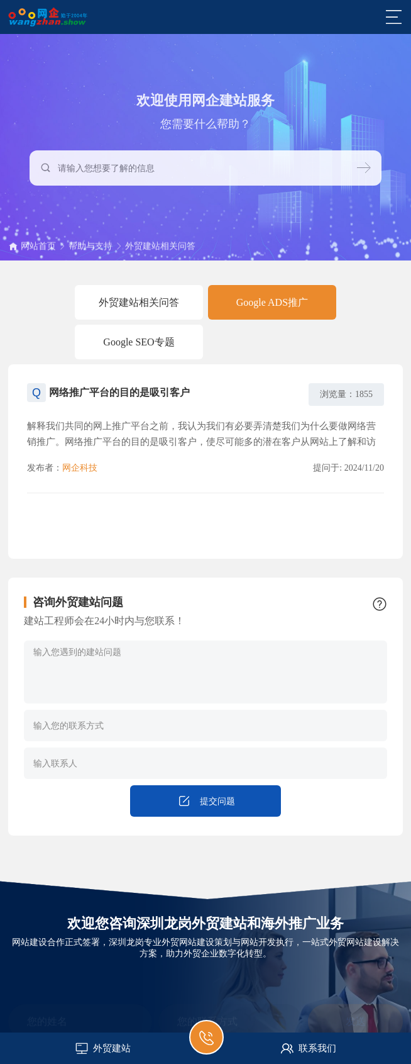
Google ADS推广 (272, 302)
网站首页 (38, 250)
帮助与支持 (90, 250)
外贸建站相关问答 (160, 250)
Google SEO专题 (138, 342)
